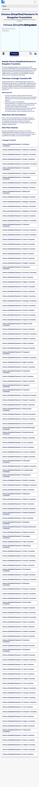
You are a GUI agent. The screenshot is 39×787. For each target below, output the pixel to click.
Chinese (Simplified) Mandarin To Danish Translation (19, 244)
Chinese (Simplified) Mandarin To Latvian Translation (19, 452)
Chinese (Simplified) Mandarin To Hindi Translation (18, 343)
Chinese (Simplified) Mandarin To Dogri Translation (18, 253)
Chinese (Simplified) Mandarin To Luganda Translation (19, 466)
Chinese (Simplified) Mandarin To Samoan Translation (19, 593)
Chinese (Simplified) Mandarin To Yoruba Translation (19, 749)
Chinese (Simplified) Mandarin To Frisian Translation (19, 291)
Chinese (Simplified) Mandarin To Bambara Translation (20, 183)
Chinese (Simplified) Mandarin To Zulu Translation (18, 754)
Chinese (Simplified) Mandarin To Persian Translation (19, 560)
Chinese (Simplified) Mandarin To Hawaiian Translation (20, 334)
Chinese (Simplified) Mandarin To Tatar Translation (18, 674)
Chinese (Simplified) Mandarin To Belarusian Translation (16, 192)
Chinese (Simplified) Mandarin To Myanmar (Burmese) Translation (19, 527)
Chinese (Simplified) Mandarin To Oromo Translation (19, 551)
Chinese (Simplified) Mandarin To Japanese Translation (16, 385)
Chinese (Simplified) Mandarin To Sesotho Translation (19, 617)
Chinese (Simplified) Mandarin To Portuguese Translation (17, 570)
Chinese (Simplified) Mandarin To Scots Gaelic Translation (17, 603)
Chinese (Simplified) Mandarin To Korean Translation (19, 419)
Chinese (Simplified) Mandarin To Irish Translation (18, 376)
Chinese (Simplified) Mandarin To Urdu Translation (18, 716)
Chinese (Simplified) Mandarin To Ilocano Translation (19, 367)
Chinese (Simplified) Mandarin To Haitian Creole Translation (17, 324)
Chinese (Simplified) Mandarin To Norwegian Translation (16, 537)
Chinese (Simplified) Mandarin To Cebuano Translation (19, 220)
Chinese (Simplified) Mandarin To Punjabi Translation (19, 575)
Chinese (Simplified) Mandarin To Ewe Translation (18, 277)
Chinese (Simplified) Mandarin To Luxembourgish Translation (18, 470)
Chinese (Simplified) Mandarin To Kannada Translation (19, 395)
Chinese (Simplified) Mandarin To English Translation (19, 263)
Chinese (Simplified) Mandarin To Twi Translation (18, 707)
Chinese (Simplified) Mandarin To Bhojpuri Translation (19, 201)
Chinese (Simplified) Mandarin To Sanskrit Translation (19, 598)
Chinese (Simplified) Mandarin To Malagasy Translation (20, 485)
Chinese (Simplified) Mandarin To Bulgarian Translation (20, 211)
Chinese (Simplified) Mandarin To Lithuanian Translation (16, 461)
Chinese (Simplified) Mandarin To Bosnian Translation (19, 206)
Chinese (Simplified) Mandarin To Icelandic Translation (19, 357)
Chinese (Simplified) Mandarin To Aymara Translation (19, 173)
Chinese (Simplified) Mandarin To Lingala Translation (19, 456)
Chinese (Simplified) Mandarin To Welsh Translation (18, 735)
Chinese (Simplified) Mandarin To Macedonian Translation (17, 475)
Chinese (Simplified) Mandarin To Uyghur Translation (19, 721)
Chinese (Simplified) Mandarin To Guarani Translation (19, 315)
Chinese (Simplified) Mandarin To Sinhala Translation (19, 631)
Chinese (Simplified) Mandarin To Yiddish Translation (19, 745)
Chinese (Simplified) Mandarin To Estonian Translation (19, 272)
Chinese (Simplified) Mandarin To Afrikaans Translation (16, 145)
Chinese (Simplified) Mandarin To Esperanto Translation (16, 267)
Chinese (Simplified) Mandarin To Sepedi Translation (19, 608)
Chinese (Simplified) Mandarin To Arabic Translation (19, 159)
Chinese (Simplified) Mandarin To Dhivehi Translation (19, 249)
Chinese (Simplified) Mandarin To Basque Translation (19, 187)
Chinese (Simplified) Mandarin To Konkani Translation (19, 414)
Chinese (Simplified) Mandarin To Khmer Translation (19, 405)
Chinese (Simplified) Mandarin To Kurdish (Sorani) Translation (18, 433)
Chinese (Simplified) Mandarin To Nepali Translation (19, 532)
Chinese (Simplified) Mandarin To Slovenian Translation (16, 640)
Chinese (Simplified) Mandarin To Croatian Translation (19, 234)
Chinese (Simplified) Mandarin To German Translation (19, 305)
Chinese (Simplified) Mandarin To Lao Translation (18, 442)
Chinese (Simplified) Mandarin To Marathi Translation (19, 508)
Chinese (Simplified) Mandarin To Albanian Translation (19, 149)
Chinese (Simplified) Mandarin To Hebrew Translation (19, 338)
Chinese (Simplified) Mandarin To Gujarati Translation (19, 319)
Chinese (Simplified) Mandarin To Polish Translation (19, 565)
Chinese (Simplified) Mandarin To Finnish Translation (19, 286)
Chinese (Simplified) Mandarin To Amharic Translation (19, 154)
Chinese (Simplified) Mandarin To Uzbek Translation (19, 726)
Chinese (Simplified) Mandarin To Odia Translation (18, 541)
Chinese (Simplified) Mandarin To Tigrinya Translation (19, 688)
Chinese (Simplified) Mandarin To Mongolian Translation (16, 522)
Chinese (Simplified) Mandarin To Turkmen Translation (19, 702)
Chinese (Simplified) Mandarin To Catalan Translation (19, 216)
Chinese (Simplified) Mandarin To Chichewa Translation (16, 225)
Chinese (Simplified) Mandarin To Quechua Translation (19, 579)
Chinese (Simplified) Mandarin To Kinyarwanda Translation (17, 409)
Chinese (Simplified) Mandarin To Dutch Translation (19, 258)
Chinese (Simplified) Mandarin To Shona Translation (19, 622)
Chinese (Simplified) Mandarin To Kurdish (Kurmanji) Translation (19, 428)
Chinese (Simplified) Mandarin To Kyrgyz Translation (19, 438)
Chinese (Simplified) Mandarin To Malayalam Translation (16, 494)
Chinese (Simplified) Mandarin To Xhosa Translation (19, 740)
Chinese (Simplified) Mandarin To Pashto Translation (19, 556)
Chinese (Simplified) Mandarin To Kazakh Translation (19, 400)
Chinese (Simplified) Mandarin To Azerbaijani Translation (16, 178)
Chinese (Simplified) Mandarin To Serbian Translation (19, 612)
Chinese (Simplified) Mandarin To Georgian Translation (20, 301)
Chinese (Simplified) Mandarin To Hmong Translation (19, 348)
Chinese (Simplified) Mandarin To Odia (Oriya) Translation (17, 546)
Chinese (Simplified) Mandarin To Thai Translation (18, 683)
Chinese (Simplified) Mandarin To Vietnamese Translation (17, 730)
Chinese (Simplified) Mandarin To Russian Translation (19, 589)
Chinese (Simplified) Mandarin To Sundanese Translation (16, 650)
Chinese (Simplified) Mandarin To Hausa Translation (19, 329)
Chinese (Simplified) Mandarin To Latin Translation (18, 447)
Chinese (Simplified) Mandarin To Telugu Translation (19, 678)
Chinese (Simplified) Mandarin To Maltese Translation (19, 499)
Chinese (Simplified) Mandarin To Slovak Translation (19, 636)
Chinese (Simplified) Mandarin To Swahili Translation (19, 655)
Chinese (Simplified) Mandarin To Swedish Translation (19, 660)
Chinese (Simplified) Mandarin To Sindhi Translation (19, 626)
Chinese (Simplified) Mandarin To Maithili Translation (19, 480)
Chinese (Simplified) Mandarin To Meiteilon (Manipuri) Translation (19, 513)
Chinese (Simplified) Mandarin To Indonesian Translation (16, 371)
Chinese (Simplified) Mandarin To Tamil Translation (18, 669)
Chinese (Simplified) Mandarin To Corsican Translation (19, 230)
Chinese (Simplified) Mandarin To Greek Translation (19, 310)
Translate (14, 54)
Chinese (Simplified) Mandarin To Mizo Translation (18, 518)
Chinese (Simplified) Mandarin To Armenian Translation (20, 164)
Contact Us (5, 9)
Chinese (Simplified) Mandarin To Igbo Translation (18, 362)
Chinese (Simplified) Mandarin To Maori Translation (18, 504)
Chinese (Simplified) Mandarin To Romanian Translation (16, 584)
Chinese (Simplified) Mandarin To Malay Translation (18, 490)
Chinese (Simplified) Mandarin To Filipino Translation (19, 282)
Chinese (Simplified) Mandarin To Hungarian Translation (16, 352)
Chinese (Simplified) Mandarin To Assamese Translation (16, 168)
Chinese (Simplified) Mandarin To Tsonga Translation (19, 693)
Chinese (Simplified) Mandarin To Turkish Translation (19, 697)
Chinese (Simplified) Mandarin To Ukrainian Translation (20, 711)
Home (4, 6)
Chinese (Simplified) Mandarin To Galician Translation (19, 296)
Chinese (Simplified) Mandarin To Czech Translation (19, 239)
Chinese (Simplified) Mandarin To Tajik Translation (18, 664)
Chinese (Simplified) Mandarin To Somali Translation (19, 645)
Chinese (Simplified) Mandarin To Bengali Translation (19, 197)
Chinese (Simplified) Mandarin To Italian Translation (19, 381)
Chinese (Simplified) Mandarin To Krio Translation (18, 423)
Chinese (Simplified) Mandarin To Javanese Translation (16, 390)
